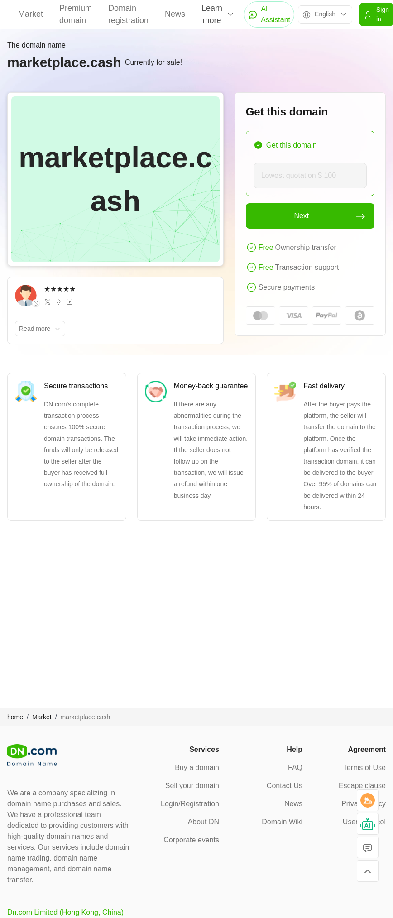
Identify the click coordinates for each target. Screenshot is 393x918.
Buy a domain (197, 767)
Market (30, 14)
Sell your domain (192, 785)
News (175, 14)
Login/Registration (190, 804)
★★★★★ (60, 289)
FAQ (295, 767)
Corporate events (191, 840)
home (15, 717)
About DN (203, 822)
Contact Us (284, 785)
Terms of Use (364, 767)
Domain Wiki (282, 822)
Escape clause (362, 785)
